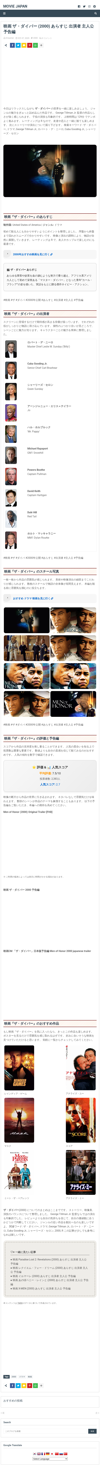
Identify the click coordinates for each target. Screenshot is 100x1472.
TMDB (20, 1303)
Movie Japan (15, 6)
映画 (30, 1377)
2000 (35, 38)
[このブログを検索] (45, 1430)
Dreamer (10, 38)
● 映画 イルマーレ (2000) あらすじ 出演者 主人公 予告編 (43, 1276)
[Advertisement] (50, 77)
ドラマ (22, 1377)
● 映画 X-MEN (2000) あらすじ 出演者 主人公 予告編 (40, 1288)
